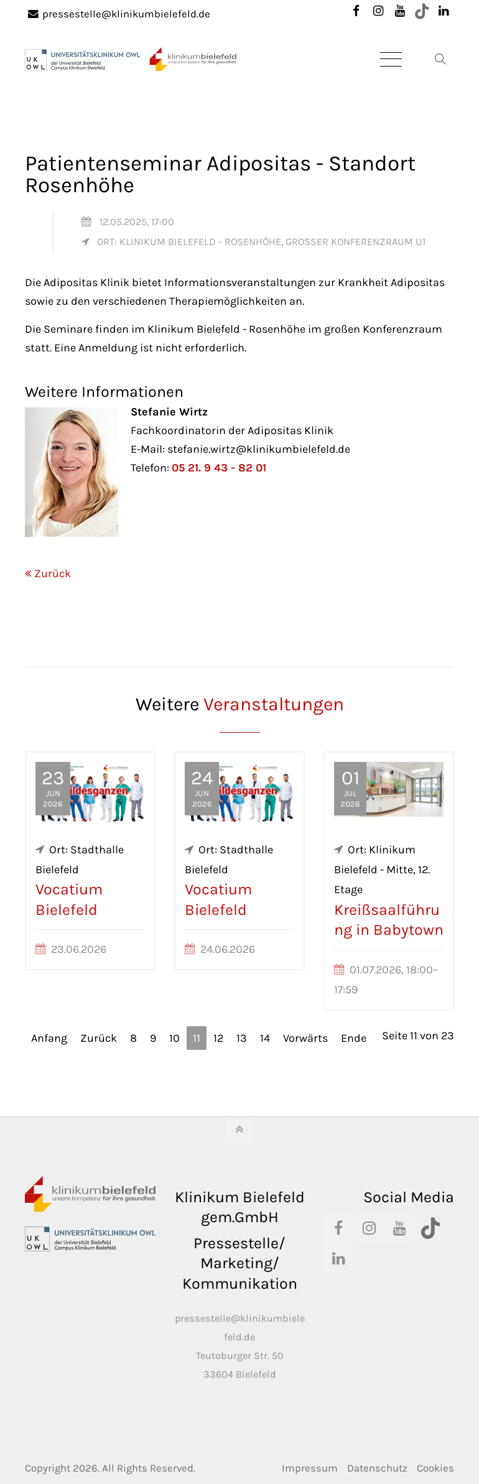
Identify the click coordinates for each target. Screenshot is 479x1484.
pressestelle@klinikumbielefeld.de (119, 14)
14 (265, 1038)
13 (241, 1038)
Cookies (435, 1468)
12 (218, 1038)
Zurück (52, 573)
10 (174, 1038)
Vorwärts (305, 1038)
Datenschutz (377, 1468)
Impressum (310, 1468)
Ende (353, 1038)
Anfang (49, 1038)
